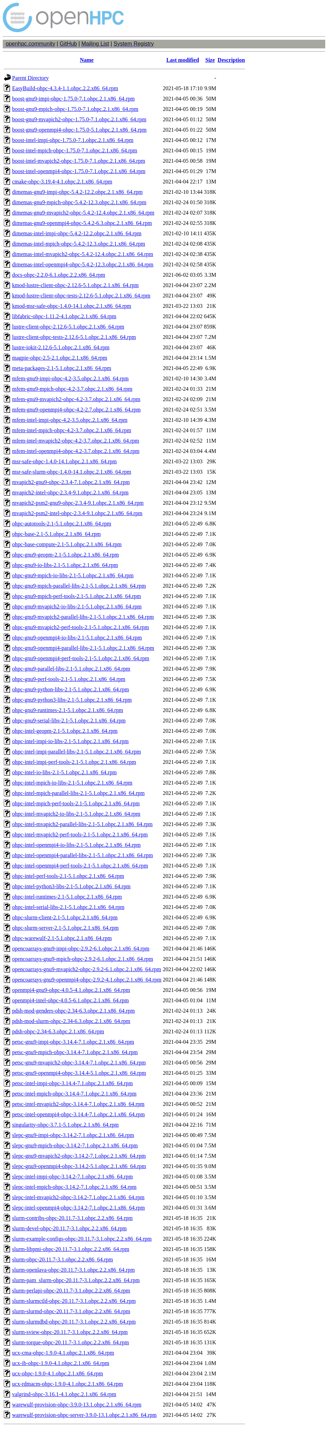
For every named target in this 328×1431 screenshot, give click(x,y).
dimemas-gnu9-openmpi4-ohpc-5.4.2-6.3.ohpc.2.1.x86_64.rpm (82, 223)
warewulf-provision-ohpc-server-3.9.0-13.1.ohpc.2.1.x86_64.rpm (84, 1415)
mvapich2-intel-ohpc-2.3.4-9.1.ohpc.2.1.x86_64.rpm (70, 492)
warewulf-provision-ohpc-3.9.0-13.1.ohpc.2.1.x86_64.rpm (76, 1405)
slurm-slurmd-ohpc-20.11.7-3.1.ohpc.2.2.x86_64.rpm (71, 1311)
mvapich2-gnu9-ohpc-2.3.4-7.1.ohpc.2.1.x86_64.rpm (71, 482)
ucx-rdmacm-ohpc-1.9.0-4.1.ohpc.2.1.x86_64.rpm (67, 1384)
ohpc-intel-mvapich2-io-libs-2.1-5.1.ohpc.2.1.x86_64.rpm (76, 814)
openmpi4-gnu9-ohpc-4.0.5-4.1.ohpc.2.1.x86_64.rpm (71, 990)
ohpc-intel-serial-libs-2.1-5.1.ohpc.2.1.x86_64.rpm (68, 907)
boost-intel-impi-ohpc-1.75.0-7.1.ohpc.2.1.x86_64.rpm (72, 140)
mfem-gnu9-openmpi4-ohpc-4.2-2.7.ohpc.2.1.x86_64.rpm (76, 410)
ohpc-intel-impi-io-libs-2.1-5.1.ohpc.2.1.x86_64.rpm (70, 741)
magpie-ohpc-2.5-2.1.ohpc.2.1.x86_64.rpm (59, 358)
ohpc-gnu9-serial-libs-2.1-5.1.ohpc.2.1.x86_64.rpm (68, 720)
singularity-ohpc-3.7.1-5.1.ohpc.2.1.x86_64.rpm (65, 1125)
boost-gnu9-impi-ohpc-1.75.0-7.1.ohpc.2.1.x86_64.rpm (73, 99)
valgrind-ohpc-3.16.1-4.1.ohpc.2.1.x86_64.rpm (64, 1394)
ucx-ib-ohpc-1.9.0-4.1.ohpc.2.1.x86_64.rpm (60, 1363)
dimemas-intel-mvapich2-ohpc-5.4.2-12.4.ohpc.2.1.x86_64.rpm (82, 254)
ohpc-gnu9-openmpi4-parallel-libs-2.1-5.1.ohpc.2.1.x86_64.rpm (83, 648)
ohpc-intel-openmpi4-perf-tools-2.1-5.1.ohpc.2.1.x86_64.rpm (80, 866)
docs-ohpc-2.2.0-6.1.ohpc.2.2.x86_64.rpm (58, 275)
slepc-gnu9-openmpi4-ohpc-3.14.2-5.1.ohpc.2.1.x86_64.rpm (79, 1166)
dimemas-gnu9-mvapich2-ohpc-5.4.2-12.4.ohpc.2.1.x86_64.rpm (83, 213)
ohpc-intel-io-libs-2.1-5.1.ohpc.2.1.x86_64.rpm (64, 772)
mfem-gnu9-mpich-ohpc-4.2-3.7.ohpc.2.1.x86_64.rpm (72, 389)
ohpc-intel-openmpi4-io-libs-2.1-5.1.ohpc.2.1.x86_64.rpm (76, 845)
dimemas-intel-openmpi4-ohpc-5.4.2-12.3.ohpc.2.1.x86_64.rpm (82, 264)
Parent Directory (30, 78)
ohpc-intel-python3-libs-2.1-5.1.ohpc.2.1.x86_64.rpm (71, 886)
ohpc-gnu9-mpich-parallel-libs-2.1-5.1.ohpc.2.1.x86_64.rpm (79, 586)
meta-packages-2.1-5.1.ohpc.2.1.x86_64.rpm (61, 368)
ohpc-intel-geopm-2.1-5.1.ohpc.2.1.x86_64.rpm (65, 731)
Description (231, 60)
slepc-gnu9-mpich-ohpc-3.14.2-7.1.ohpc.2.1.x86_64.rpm (75, 1145)
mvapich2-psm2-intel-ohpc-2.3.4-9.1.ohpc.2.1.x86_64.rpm (77, 513)
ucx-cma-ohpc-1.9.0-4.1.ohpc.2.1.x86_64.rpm (63, 1353)
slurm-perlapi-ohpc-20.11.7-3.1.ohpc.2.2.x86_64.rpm (71, 1290)
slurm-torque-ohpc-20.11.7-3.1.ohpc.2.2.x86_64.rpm (70, 1342)
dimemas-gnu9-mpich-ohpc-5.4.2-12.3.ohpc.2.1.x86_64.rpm (79, 202)
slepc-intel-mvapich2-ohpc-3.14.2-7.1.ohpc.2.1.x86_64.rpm (78, 1197)
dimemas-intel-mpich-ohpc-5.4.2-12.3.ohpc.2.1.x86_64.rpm (78, 244)
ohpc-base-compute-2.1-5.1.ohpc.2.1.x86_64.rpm (67, 544)
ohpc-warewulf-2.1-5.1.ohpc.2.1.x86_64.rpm (62, 938)
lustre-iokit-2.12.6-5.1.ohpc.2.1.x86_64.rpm (61, 347)
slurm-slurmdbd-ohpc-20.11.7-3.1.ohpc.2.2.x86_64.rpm (74, 1322)
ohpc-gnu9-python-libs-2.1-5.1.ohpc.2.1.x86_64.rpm (70, 689)
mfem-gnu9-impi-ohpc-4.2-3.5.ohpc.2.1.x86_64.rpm (70, 378)
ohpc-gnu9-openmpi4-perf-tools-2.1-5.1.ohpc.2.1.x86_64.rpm (80, 658)
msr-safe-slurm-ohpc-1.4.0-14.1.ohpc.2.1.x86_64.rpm (71, 472)
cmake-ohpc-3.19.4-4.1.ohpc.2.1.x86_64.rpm (62, 181)
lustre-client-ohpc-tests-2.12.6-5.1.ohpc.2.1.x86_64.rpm (74, 337)
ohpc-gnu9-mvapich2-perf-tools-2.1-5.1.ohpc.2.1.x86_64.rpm (80, 627)
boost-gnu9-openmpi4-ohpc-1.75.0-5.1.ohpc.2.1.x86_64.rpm (79, 130)
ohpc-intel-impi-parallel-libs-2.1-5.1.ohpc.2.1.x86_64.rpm (76, 752)
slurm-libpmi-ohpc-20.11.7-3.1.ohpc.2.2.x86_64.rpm (70, 1249)
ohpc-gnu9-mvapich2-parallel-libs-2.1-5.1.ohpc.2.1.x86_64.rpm (83, 617)
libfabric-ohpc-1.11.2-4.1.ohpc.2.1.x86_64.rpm (64, 316)
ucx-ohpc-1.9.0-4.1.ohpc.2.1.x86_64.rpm (57, 1373)
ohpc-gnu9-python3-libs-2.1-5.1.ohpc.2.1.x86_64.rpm (72, 700)
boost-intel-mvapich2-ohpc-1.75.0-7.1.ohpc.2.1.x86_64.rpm (78, 161)
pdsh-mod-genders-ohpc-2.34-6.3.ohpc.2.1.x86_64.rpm (73, 1011)
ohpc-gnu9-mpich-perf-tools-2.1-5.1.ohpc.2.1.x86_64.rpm (76, 596)
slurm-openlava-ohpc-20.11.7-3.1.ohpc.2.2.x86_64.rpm (73, 1270)
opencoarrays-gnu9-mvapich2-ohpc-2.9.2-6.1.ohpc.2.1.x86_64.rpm (86, 969)
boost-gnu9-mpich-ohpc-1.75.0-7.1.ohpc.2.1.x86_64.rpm (75, 109)
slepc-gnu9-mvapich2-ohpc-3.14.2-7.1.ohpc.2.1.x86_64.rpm (79, 1156)
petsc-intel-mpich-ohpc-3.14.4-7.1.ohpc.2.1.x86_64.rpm (74, 1094)
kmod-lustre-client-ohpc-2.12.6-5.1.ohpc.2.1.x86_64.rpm (75, 285)
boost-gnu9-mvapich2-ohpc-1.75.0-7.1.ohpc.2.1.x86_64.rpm (79, 119)
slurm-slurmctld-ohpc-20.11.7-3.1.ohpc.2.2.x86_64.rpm (74, 1301)
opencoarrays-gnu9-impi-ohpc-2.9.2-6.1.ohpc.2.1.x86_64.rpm (80, 948)
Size (210, 60)
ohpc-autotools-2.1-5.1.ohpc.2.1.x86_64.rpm (61, 524)
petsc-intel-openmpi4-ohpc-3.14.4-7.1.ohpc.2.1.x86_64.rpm (78, 1114)
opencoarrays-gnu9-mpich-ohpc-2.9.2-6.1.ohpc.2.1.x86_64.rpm (82, 959)
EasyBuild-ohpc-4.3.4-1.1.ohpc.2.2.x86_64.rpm (65, 88)
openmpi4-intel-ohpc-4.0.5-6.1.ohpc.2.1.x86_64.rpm (70, 1000)
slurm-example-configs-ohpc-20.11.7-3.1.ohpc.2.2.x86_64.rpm (82, 1239)
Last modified (182, 60)
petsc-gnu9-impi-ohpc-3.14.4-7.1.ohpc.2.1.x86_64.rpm (73, 1042)
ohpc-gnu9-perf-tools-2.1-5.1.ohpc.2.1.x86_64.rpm (68, 679)
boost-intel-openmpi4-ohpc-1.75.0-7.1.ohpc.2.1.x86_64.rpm (79, 171)
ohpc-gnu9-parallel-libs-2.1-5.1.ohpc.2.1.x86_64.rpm (71, 669)
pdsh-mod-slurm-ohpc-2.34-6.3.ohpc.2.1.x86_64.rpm (71, 1021)
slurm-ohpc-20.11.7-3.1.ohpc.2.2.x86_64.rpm (62, 1259)
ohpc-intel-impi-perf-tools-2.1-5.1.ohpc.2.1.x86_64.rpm (74, 762)
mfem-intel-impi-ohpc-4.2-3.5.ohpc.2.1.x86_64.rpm (70, 420)
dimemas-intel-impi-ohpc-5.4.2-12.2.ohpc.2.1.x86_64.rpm (76, 233)
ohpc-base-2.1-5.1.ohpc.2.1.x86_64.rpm (56, 534)
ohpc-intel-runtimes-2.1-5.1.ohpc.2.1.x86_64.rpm (67, 897)
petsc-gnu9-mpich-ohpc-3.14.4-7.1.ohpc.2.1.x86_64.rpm (75, 1052)
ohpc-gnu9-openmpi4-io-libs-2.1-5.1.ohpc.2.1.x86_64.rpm (77, 638)
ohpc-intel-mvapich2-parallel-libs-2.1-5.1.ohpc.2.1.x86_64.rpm (82, 824)
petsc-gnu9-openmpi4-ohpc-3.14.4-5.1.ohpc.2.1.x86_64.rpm (79, 1073)
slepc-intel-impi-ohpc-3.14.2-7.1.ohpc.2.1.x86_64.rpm (72, 1176)
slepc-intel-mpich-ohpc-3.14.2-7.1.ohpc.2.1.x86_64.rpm (74, 1187)
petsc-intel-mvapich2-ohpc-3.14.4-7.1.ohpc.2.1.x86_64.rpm (78, 1104)
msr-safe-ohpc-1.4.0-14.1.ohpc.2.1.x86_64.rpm (64, 461)
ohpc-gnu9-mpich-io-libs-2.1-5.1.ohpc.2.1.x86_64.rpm (73, 575)
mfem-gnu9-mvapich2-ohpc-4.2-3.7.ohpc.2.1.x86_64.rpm (76, 399)
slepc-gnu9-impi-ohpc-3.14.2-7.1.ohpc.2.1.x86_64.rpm (73, 1135)
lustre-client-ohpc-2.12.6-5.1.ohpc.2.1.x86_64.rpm (68, 327)
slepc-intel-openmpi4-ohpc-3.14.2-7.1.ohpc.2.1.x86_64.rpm (78, 1208)
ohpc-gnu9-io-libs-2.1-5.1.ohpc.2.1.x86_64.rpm (65, 565)
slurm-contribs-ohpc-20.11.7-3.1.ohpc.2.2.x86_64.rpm (72, 1218)
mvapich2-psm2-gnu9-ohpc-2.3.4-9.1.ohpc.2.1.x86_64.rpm (77, 503)
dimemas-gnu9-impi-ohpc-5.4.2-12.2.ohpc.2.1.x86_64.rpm (77, 192)
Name (87, 60)
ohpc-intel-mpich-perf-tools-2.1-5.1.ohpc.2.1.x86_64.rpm (76, 803)
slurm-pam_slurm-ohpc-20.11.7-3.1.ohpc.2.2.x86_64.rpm (76, 1280)
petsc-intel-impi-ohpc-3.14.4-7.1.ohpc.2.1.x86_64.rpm (72, 1083)
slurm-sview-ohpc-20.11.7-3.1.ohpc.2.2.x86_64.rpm (70, 1332)
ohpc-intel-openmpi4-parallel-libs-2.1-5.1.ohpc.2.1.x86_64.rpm (82, 855)
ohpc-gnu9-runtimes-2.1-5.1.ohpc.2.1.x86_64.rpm (67, 710)
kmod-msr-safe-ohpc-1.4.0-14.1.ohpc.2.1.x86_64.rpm (71, 306)
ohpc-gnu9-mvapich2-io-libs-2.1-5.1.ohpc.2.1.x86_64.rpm (77, 606)
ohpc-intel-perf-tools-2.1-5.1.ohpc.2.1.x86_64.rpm (68, 876)
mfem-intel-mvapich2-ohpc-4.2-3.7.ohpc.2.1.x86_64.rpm (75, 441)
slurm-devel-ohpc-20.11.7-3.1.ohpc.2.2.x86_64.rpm (69, 1228)
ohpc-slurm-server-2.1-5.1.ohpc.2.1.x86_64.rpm (65, 928)
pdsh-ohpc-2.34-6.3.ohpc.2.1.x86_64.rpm (58, 1031)
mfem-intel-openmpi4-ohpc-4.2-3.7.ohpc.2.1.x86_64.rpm (75, 451)
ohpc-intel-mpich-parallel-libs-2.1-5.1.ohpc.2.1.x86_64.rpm (78, 793)
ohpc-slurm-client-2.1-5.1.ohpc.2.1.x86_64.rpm (65, 917)
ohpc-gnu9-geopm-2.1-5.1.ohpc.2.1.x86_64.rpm (65, 555)
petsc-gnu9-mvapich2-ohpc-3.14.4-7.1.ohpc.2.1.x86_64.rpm (79, 1062)
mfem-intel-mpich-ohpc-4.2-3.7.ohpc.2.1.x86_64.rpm (71, 430)
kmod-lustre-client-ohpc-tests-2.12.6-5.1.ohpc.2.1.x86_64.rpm (81, 295)
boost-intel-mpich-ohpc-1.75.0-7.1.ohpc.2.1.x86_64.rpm (74, 150)
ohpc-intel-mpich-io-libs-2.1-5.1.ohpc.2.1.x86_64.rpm (72, 783)
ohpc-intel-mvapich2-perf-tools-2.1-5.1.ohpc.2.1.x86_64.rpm (80, 834)
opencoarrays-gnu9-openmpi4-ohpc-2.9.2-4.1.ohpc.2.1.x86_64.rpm (86, 980)
